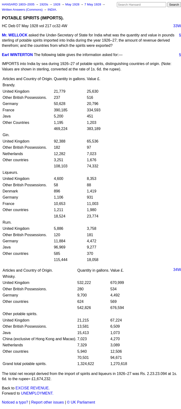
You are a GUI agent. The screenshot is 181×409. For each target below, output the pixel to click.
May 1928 (72, 4)
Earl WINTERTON (17, 55)
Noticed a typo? (15, 402)
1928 (57, 4)
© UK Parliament (81, 402)
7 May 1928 (93, 4)
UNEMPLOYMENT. (37, 393)
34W (177, 270)
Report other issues (47, 402)
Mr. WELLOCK (14, 35)
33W (177, 26)
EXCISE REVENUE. (33, 388)
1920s (44, 4)
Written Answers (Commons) (23, 9)
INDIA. (52, 9)
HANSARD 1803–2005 (18, 4)
